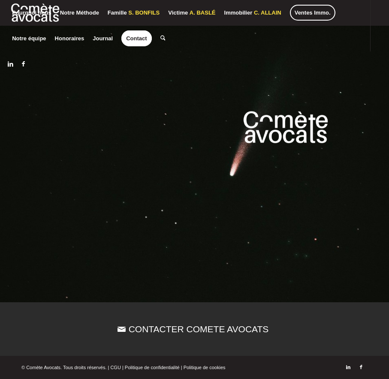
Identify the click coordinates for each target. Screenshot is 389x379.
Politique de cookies (205, 367)
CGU (115, 367)
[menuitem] (32, 13)
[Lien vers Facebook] (23, 63)
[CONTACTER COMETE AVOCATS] (194, 329)
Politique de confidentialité (152, 367)
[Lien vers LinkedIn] (10, 63)
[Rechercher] (162, 38)
